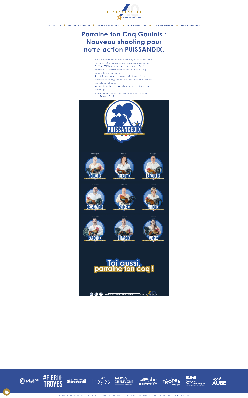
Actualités (54, 25)
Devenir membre (163, 25)
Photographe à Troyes (181, 395)
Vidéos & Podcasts (108, 25)
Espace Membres (190, 25)
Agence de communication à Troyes (106, 395)
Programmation (136, 25)
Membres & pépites (79, 25)
